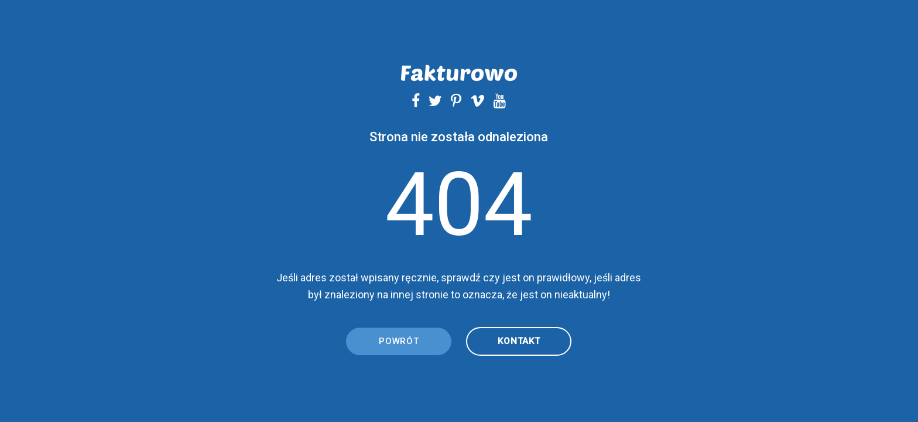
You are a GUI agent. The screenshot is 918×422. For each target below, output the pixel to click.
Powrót (399, 341)
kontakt (519, 341)
